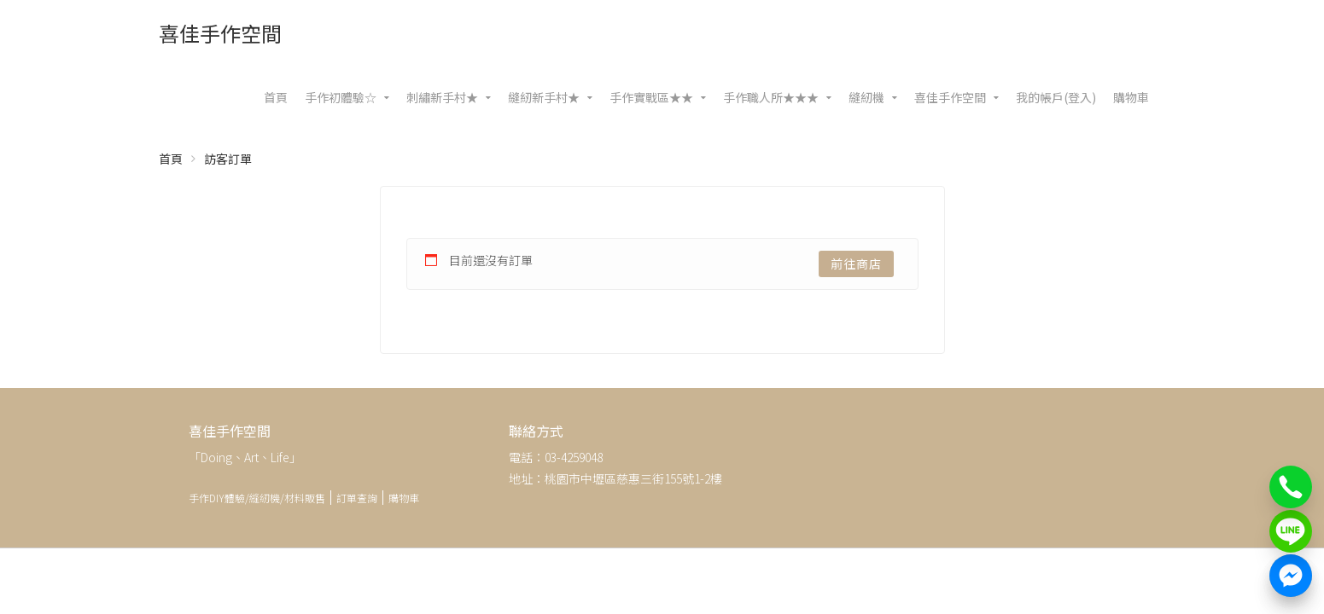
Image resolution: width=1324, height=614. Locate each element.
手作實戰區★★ (651, 97)
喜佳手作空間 (220, 33)
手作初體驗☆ (340, 97)
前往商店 (856, 263)
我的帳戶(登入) (1056, 97)
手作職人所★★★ (771, 97)
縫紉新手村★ (544, 97)
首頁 (276, 97)
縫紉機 (866, 97)
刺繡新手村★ (442, 97)
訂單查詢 (356, 497)
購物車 (1131, 97)
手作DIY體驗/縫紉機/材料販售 (257, 497)
